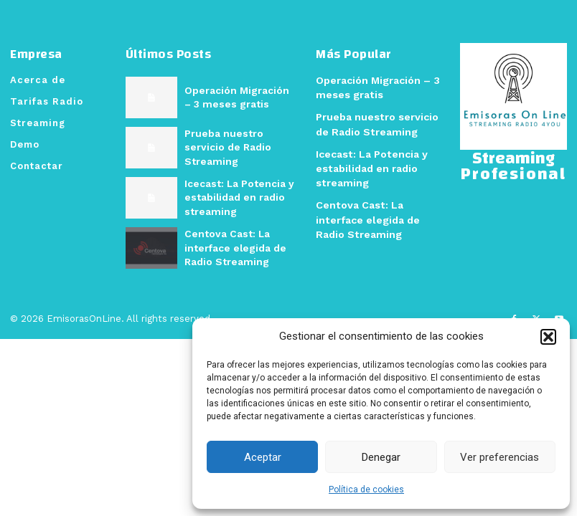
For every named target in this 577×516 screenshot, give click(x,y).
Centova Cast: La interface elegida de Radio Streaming (232, 247)
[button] (548, 337)
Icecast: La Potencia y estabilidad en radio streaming (236, 196)
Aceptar (262, 457)
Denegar (381, 457)
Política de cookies (366, 489)
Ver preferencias (499, 457)
